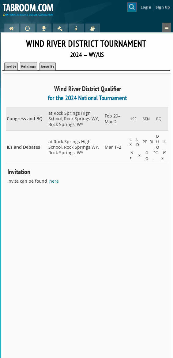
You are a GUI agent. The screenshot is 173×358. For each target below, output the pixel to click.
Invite (11, 66)
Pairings (28, 66)
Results (48, 66)
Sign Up (163, 7)
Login (146, 7)
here (54, 181)
